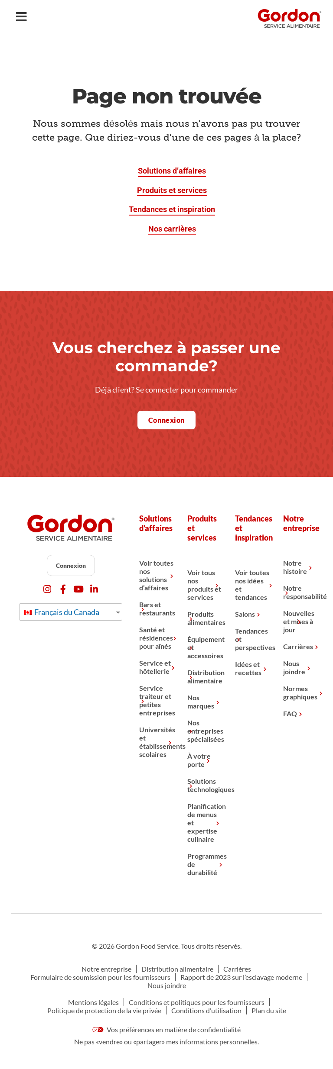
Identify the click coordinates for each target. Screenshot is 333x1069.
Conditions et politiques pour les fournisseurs (196, 1002)
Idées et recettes (248, 668)
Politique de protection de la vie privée (104, 1010)
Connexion (71, 565)
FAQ (290, 713)
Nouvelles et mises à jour (298, 621)
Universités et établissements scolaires (156, 741)
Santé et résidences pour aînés (156, 637)
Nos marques (200, 701)
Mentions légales (93, 1002)
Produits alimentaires (204, 618)
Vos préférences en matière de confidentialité (166, 1029)
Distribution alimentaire (204, 676)
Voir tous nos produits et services (204, 584)
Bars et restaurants (156, 608)
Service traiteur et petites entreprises (156, 700)
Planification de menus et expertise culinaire (204, 822)
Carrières (298, 646)
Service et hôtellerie (155, 667)
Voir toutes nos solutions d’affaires (156, 575)
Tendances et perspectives (252, 639)
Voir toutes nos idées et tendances (252, 584)
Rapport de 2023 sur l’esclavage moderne (241, 977)
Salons (245, 614)
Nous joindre (294, 667)
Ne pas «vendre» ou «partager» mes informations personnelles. (166, 1041)
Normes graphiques (300, 692)
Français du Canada (61, 612)
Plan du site (268, 1010)
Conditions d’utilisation (206, 1010)
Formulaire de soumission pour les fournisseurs (100, 977)
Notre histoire (295, 567)
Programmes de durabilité (204, 864)
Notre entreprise (106, 969)
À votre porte (199, 760)
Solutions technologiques (204, 785)
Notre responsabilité (300, 592)
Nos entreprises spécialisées (204, 730)
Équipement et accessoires (204, 647)
